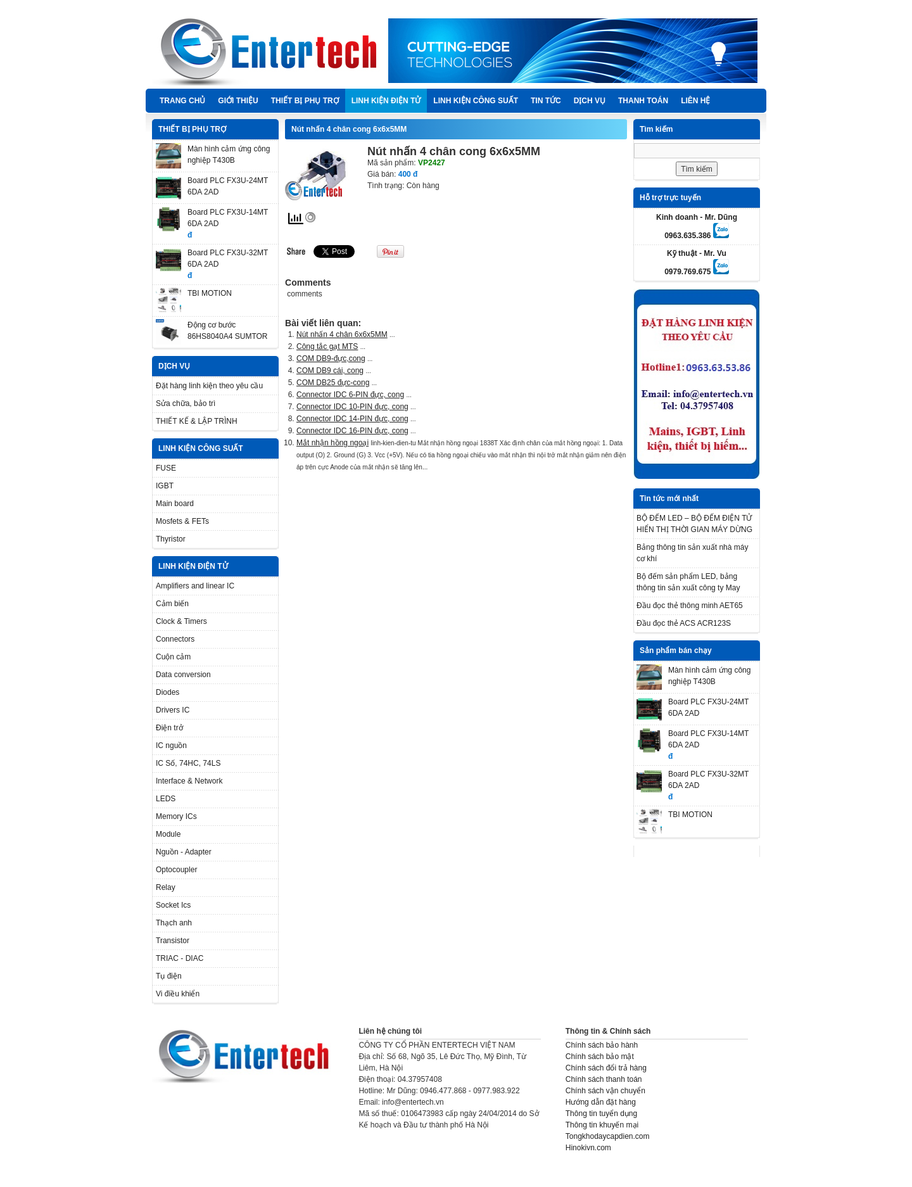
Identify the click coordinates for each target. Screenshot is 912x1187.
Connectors (175, 639)
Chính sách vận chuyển (605, 1090)
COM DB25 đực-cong (332, 382)
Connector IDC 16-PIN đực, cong (352, 430)
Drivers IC (172, 710)
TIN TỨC (546, 100)
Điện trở (169, 727)
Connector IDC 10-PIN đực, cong (352, 406)
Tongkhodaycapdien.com (608, 1136)
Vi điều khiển (178, 993)
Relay (165, 887)
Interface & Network (189, 781)
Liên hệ (695, 100)
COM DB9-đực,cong (330, 358)
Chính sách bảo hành (602, 1045)
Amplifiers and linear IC (195, 585)
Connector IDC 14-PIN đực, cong (352, 418)
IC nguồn (171, 745)
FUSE (166, 468)
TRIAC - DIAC (179, 958)
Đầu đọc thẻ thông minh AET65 (689, 605)
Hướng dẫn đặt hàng (601, 1102)
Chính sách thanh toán (604, 1079)
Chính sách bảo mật (600, 1056)
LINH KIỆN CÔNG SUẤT (475, 100)
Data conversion (183, 674)
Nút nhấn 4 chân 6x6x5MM (342, 334)
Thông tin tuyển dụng (601, 1113)
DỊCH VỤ (589, 100)
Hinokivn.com (588, 1147)
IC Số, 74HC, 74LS (188, 763)
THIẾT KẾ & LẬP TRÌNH (197, 421)
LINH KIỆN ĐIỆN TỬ (386, 100)
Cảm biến (172, 603)
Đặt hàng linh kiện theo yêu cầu (209, 385)
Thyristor (171, 539)
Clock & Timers (181, 621)
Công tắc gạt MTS (327, 346)
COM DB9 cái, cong (330, 370)
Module (168, 834)
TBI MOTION (209, 293)
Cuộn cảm (173, 656)
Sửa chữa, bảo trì (185, 403)
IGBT (165, 485)
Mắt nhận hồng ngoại (332, 442)
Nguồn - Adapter (184, 851)
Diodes (167, 692)
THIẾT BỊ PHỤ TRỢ (305, 100)
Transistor (172, 940)
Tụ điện (169, 976)
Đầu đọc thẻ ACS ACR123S (683, 623)
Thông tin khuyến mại (602, 1124)
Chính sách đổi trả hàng (606, 1067)
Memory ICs (176, 816)
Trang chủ (182, 100)
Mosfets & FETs (182, 521)
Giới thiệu (238, 100)
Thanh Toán (643, 100)
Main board (175, 503)
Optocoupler (176, 869)
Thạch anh (174, 922)
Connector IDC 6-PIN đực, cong (350, 394)
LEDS (165, 798)
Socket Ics (173, 905)
